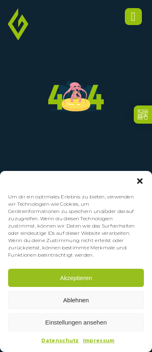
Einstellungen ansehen (76, 322)
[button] (140, 181)
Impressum (99, 340)
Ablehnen (76, 300)
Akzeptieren (76, 277)
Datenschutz (60, 340)
